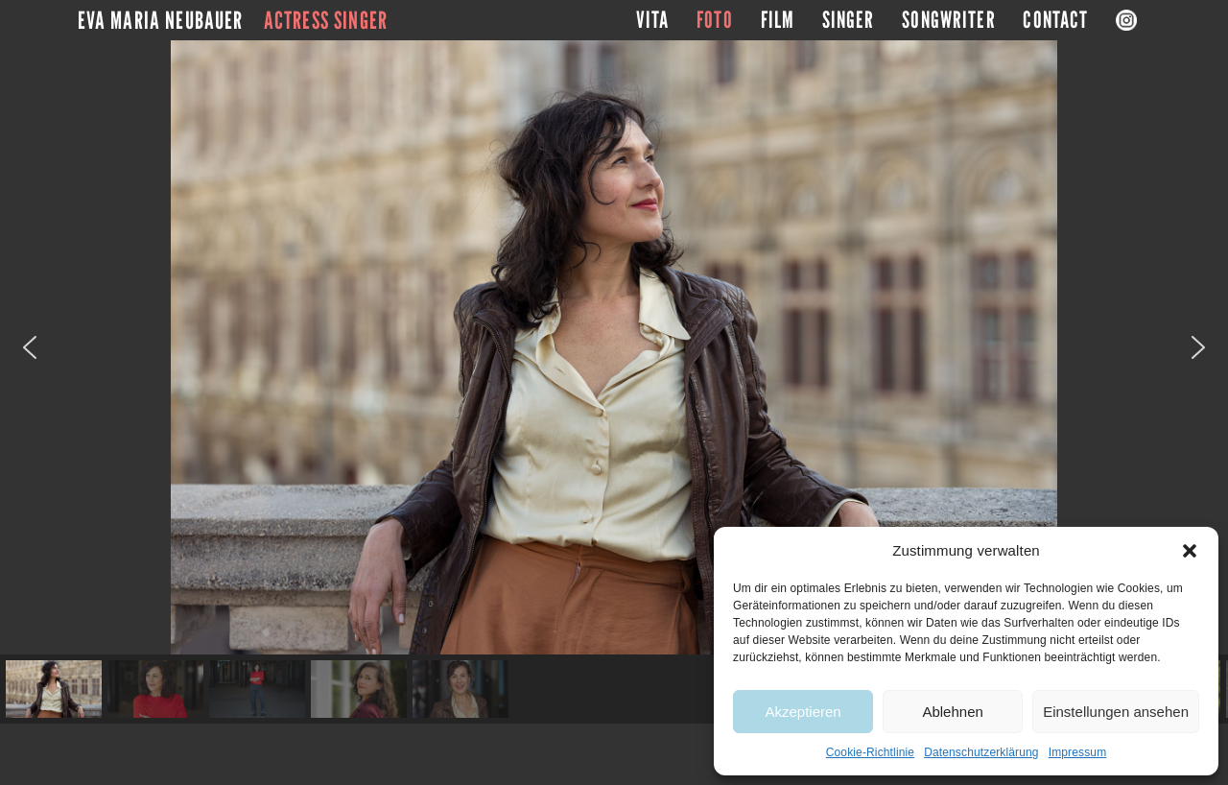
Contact (1055, 20)
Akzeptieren (802, 711)
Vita (653, 20)
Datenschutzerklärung (981, 752)
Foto (715, 20)
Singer (848, 20)
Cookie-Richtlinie (870, 752)
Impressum (1078, 752)
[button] (1189, 550)
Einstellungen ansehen (1116, 711)
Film (778, 20)
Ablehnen (952, 711)
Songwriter (948, 20)
